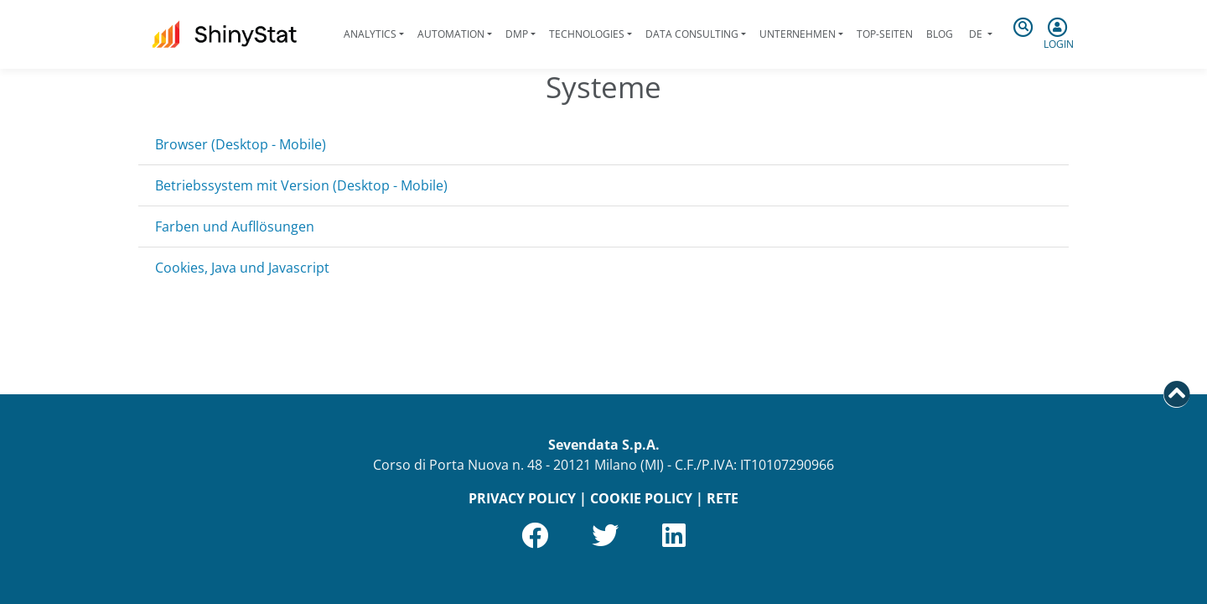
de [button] (975, 34)
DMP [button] (516, 34)
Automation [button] (450, 34)
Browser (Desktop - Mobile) (240, 144)
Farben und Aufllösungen (234, 226)
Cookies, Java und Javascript (242, 267)
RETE (722, 498)
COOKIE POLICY (641, 498)
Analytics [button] (370, 34)
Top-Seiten (885, 34)
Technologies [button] (586, 34)
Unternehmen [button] (797, 34)
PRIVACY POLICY (522, 498)
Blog (939, 34)
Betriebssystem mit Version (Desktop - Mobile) (301, 185)
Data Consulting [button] (691, 34)
